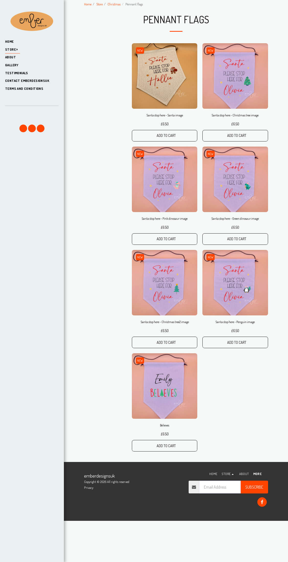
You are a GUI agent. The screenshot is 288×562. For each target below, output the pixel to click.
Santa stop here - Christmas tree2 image (164, 355)
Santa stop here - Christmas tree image (235, 131)
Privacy (88, 529)
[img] (164, 88)
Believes (164, 464)
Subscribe (254, 528)
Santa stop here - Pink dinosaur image (164, 243)
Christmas (114, 4)
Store (99, 4)
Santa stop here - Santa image (165, 128)
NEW (141, 63)
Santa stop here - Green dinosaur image (235, 243)
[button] (31, 113)
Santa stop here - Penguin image (235, 352)
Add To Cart (166, 156)
